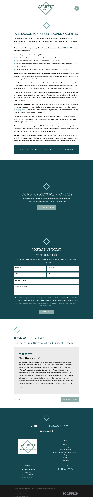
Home (65, 444)
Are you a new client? (20, 280)
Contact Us (65, 460)
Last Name (51, 267)
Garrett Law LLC (73, 38)
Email (49, 273)
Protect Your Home (46, 207)
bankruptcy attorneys (21, 110)
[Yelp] (65, 469)
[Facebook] (58, 469)
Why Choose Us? (65, 449)
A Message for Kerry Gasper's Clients (65, 452)
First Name (18, 267)
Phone (16, 273)
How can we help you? (21, 286)
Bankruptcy (65, 447)
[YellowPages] (69, 469)
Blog (65, 455)
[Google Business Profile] (62, 469)
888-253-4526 (46, 431)
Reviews (65, 457)
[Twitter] (72, 469)
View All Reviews (70, 399)
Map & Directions (27, 477)
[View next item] (48, 225)
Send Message (46, 312)
